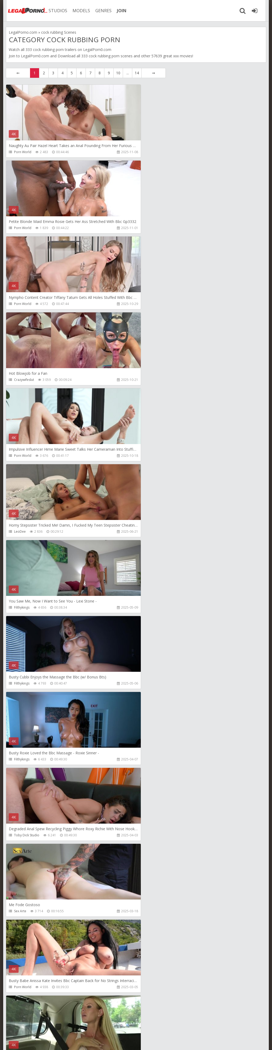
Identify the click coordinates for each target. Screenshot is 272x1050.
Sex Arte (20, 531)
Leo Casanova (24, 683)
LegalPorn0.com (35, 55)
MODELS (78, 11)
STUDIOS (55, 11)
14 (137, 72)
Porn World (22, 152)
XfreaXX (20, 911)
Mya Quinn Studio (156, 759)
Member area (43, 1024)
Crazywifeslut (153, 228)
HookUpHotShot (26, 835)
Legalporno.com (24, 10)
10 (118, 72)
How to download (81, 1024)
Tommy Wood (25, 987)
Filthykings (21, 379)
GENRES (100, 11)
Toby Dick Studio (155, 455)
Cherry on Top (153, 835)
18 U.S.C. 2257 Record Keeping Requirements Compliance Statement (175, 1040)
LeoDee (148, 304)
